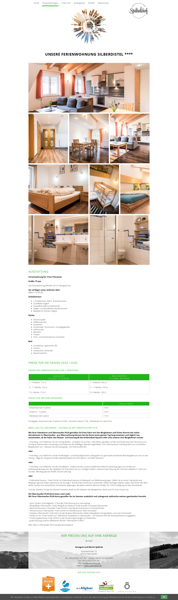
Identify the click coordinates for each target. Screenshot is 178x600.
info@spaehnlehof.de (91, 563)
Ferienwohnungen (50, 3)
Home (36, 3)
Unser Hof (65, 3)
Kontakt (91, 3)
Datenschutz (103, 3)
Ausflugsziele (79, 3)
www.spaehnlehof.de (93, 565)
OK (164, 597)
